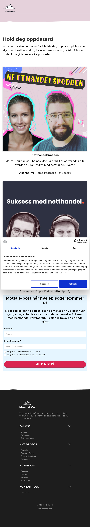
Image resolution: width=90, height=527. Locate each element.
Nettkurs (24, 477)
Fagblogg (24, 471)
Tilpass (44, 284)
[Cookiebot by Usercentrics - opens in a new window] (76, 241)
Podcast (24, 474)
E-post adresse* (12, 341)
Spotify (66, 173)
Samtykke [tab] (15, 248)
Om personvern (45, 508)
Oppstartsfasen (27, 453)
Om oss (24, 432)
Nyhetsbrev (25, 480)
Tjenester (25, 450)
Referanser (25, 435)
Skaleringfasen (27, 459)
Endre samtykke (27, 438)
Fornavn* (8, 328)
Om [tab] (74, 248)
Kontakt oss (25, 492)
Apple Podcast (44, 173)
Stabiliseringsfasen (28, 456)
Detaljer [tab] (45, 248)
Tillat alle (73, 284)
